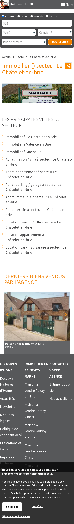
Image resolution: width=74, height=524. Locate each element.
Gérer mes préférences (16, 516)
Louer (22, 16)
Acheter (8, 16)
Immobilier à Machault (23, 151)
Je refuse (37, 506)
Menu (67, 4)
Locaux (52, 16)
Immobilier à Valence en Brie (28, 144)
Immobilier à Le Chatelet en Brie (31, 136)
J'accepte (12, 506)
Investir (36, 16)
